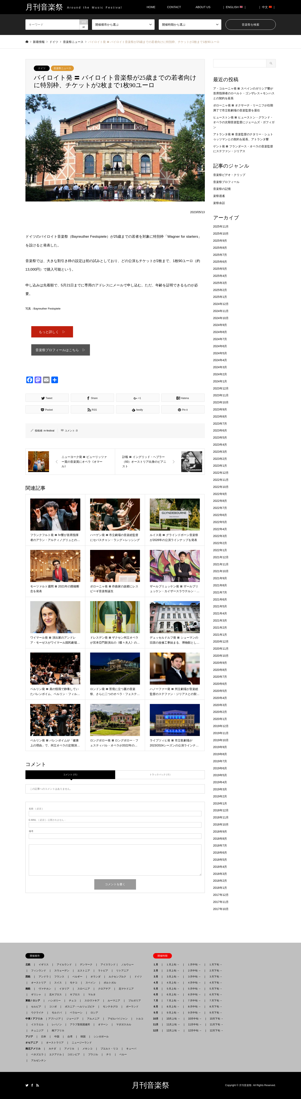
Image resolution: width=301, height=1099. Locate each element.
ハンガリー (54, 1000)
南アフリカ (58, 1030)
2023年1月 (220, 465)
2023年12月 (221, 388)
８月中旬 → (194, 1006)
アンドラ (42, 976)
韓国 (83, 1036)
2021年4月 (220, 613)
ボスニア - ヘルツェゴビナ (79, 1006)
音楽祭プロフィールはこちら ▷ (60, 350)
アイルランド (64, 964)
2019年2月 (220, 796)
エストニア (83, 970)
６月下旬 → (216, 994)
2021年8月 (220, 585)
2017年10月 (221, 909)
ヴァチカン (45, 988)
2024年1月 (220, 381)
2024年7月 (220, 339)
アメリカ (69, 1048)
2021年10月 (221, 571)
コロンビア (73, 1054)
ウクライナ (37, 1012)
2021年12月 (221, 557)
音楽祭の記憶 (222, 188)
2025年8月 (220, 247)
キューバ (131, 1048)
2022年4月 (220, 529)
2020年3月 (220, 705)
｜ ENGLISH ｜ (234, 7)
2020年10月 (221, 655)
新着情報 (39, 42)
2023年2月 (220, 458)
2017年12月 (221, 894)
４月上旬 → (173, 982)
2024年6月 (220, 346)
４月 (157, 982)
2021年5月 (220, 606)
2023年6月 (220, 430)
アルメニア (93, 1018)
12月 (157, 1030)
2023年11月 (221, 395)
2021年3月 (220, 620)
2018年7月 (220, 845)
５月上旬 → (173, 988)
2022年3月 (220, 536)
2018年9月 (220, 831)
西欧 (29, 976)
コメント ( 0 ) (70, 775)
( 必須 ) (36, 810)
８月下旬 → (216, 1006)
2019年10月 (221, 740)
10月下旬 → (216, 1018)
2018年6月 (220, 852)
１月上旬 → (173, 964)
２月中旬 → (194, 970)
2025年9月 (220, 240)
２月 (157, 970)
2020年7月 (220, 676)
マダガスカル (122, 1024)
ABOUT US (204, 7)
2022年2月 (220, 543)
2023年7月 (220, 423)
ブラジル (93, 1054)
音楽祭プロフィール (226, 182)
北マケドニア (126, 988)
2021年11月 (221, 564)
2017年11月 (221, 902)
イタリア (64, 988)
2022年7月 (220, 508)
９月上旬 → (173, 1012)
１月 (157, 964)
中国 (57, 1036)
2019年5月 (220, 775)
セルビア (36, 1006)
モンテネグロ (110, 1006)
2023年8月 (220, 416)
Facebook (32, 1085)
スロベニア (83, 988)
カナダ (52, 1048)
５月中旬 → (194, 988)
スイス (58, 982)
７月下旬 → (216, 1000)
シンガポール (101, 1036)
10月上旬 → (173, 1018)
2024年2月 (220, 374)
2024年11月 (221, 311)
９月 (157, 1012)
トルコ (139, 1018)
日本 (44, 1036)
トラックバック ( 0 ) (160, 775)
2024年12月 (221, 304)
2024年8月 (220, 332)
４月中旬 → (194, 982)
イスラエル (37, 1024)
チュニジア (37, 1030)
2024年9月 (220, 325)
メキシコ (87, 1048)
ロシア (94, 1012)
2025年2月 (220, 290)
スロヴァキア (92, 1000)
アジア (30, 1036)
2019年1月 (220, 803)
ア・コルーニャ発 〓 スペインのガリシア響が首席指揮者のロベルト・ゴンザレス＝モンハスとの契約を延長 (244, 93)
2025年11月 (221, 226)
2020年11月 (221, 648)
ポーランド (132, 1006)
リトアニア (122, 970)
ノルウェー (127, 964)
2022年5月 (220, 522)
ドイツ (41, 68)
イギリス (43, 964)
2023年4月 (220, 444)
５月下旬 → (216, 988)
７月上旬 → (173, 1000)
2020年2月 (220, 712)
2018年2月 (220, 880)
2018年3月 (220, 873)
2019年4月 (220, 782)
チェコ (72, 1000)
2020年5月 (220, 690)
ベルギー (77, 976)
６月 (157, 994)
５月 (157, 988)
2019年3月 (220, 789)
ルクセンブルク (117, 976)
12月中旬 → (195, 1030)
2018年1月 (220, 887)
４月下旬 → (216, 982)
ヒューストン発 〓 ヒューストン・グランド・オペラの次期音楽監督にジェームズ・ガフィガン (244, 122)
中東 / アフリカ (35, 1018)
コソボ (53, 1006)
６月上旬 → (173, 994)
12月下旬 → (216, 1030)
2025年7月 (220, 254)
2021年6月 (220, 599)
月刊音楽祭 (150, 1085)
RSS (37, 1085)
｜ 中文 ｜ (267, 7)
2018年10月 (221, 824)
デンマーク (86, 964)
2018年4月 (220, 866)
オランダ (95, 976)
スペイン (90, 982)
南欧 (29, 988)
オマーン (103, 1024)
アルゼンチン (37, 1060)
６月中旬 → (194, 994)
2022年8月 (220, 500)
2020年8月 (220, 669)
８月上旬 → (173, 1006)
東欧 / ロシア (34, 1000)
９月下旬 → (216, 1012)
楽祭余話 (219, 203)
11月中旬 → (195, 1024)
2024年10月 (221, 318)
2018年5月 (220, 859)
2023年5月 (220, 437)
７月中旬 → (194, 1000)
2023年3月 (220, 451)
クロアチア (104, 988)
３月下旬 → (216, 976)
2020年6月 (220, 683)
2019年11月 (221, 733)
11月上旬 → (173, 1024)
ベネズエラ (36, 1054)
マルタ (92, 994)
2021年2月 (220, 627)
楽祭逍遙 (219, 196)
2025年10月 (221, 233)
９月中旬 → (194, 1012)
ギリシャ (36, 994)
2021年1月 (220, 634)
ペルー (123, 1054)
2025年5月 (220, 268)
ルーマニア (114, 1000)
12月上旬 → (173, 1030)
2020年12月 (221, 641)
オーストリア (39, 982)
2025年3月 (220, 283)
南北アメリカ (34, 1048)
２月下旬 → (216, 970)
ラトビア (103, 970)
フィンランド (39, 970)
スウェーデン (62, 970)
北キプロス (55, 994)
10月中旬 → (195, 1018)
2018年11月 (221, 817)
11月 (157, 1024)
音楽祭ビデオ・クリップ (229, 175)
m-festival (49, 431)
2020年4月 (220, 698)
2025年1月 (220, 296)
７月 (157, 1000)
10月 (157, 1018)
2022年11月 (221, 479)
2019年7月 (220, 761)
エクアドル (54, 1054)
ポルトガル (110, 982)
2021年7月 (220, 592)
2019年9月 (220, 747)
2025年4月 (220, 275)
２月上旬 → (173, 970)
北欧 (29, 964)
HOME (151, 7)
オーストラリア (55, 1042)
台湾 (70, 1036)
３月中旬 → (194, 976)
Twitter (26, 1085)
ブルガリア (134, 1000)
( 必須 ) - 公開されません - (47, 821)
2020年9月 (220, 662)
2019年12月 (221, 726)
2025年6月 (220, 261)
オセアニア (32, 1042)
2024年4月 (220, 360)
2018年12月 (221, 810)
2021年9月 (220, 578)
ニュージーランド (81, 1042)
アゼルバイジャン (117, 1018)
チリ (109, 1054)
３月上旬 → (173, 976)
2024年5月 (220, 353)
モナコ (73, 982)
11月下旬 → (216, 1024)
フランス (59, 976)
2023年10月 (221, 402)
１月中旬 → (194, 964)
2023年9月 (220, 409)
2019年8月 (220, 754)
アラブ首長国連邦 (79, 1024)
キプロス (74, 994)
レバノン (56, 1024)
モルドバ (56, 1012)
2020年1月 (220, 719)
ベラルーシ (76, 1012)
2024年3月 (220, 367)
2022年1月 (220, 550)
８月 (157, 1006)
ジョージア (72, 1018)
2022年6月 (220, 515)
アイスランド (107, 964)
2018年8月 (220, 838)
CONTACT (174, 7)
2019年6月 (220, 768)
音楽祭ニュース (62, 68)
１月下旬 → (216, 964)
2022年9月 (220, 494)
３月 (157, 976)
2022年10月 (221, 487)
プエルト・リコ (109, 1048)
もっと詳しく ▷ (52, 332)
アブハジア (54, 1018)
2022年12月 (221, 472)
